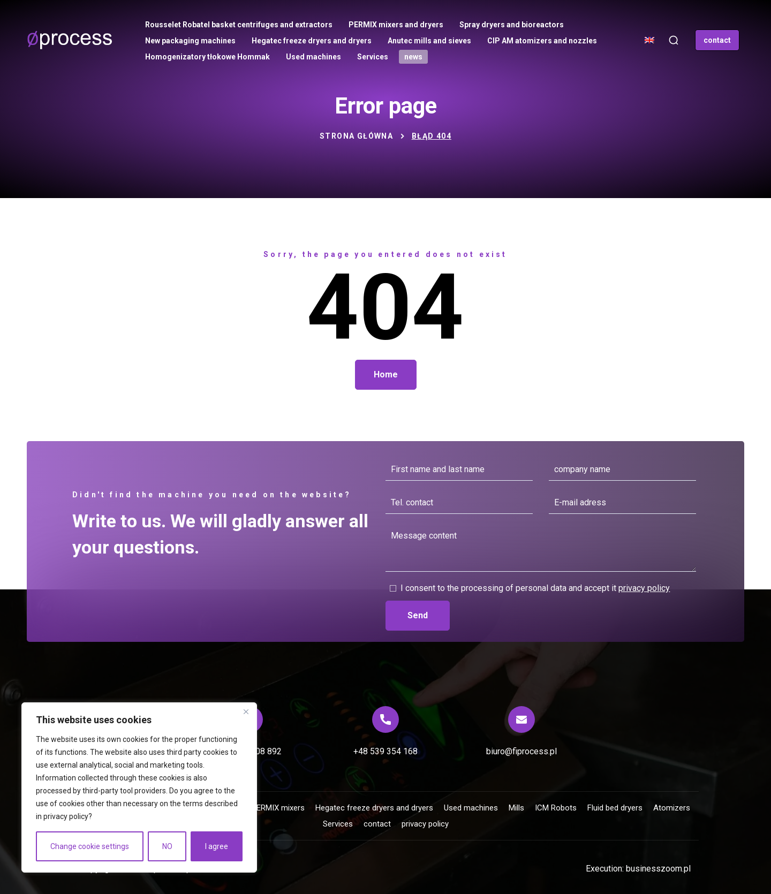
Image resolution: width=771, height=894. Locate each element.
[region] (139, 787)
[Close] (245, 711)
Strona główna (356, 136)
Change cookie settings (89, 846)
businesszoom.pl (658, 868)
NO (167, 846)
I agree (216, 846)
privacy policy (65, 816)
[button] (673, 40)
